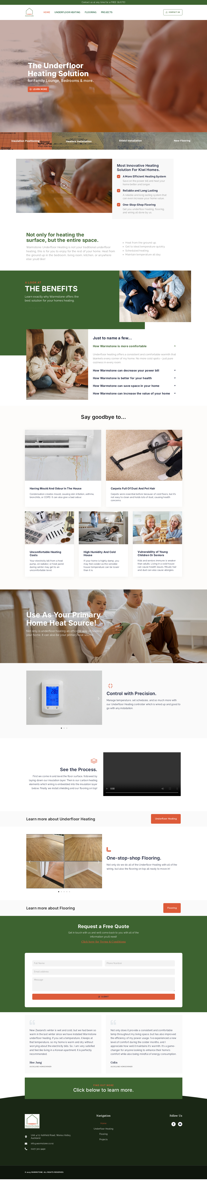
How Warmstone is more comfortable (120, 401)
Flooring (91, 12)
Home (47, 12)
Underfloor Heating (67, 12)
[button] (64, 188)
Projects (107, 12)
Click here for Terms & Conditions (103, 943)
